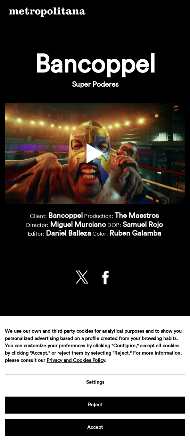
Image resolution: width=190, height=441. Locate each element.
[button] (95, 153)
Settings (95, 382)
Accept (95, 427)
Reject (95, 404)
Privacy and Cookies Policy (76, 360)
